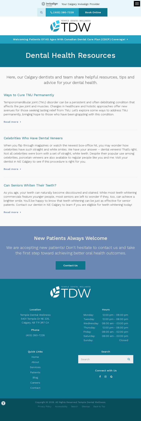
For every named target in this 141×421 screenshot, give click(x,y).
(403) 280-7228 (35, 335)
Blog (35, 377)
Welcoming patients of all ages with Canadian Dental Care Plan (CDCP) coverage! (69, 39)
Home (35, 356)
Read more (11, 121)
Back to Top (99, 406)
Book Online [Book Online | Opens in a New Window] (93, 12)
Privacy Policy (44, 406)
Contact (35, 387)
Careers (35, 382)
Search (74, 406)
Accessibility (61, 406)
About (35, 362)
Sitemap (86, 406)
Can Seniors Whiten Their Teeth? (30, 185)
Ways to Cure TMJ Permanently (29, 95)
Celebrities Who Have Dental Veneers (33, 138)
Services (35, 367)
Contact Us (70, 265)
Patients (35, 372)
